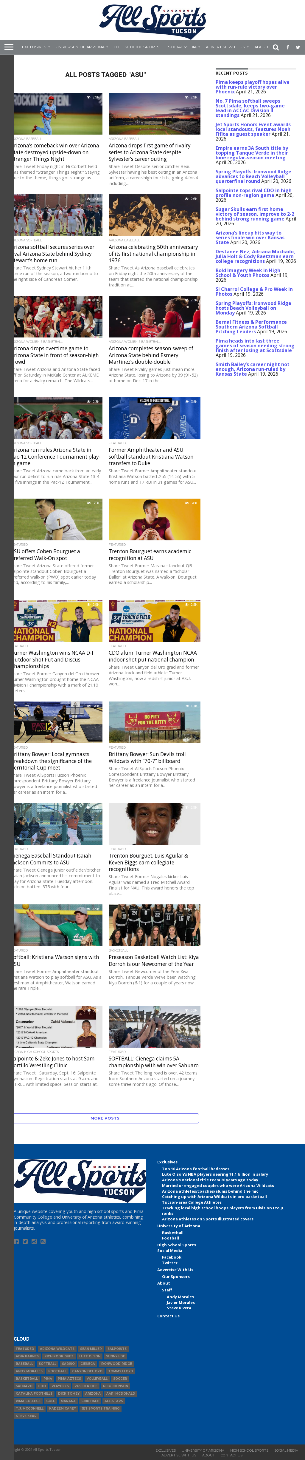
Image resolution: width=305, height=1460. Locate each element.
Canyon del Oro (87, 1371)
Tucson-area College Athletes (192, 1202)
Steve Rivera (179, 1308)
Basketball (172, 1232)
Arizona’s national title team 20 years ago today (210, 1180)
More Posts (105, 1118)
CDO (42, 1386)
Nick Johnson (115, 1386)
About (261, 46)
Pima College (28, 1401)
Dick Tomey (69, 1394)
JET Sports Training (100, 1408)
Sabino (68, 1364)
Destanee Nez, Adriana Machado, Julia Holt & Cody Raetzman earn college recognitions (255, 256)
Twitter (170, 1262)
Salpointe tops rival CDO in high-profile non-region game (254, 192)
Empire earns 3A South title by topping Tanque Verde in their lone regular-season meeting (252, 153)
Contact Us (168, 1316)
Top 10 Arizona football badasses (195, 1168)
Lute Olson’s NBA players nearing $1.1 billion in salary (215, 1174)
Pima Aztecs (69, 1379)
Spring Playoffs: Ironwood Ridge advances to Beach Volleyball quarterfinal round (253, 176)
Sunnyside (115, 1356)
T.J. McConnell (29, 1408)
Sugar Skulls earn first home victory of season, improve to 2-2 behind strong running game (255, 214)
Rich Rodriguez (59, 1356)
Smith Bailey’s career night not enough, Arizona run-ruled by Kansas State (253, 369)
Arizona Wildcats (57, 1349)
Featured (25, 1349)
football (57, 1371)
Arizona (93, 1394)
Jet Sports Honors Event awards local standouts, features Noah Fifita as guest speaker (253, 129)
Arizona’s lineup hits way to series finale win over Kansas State (250, 237)
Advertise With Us (225, 46)
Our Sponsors (176, 1276)
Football (170, 1238)
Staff (167, 1290)
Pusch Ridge (85, 1386)
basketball (27, 1379)
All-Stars (114, 1401)
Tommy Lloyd (120, 1371)
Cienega (87, 1364)
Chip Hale (90, 1401)
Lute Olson (89, 1356)
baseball (24, 1364)
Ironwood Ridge (116, 1364)
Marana (68, 1401)
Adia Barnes (27, 1356)
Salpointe (117, 1349)
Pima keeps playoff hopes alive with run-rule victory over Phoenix (253, 87)
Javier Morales (181, 1302)
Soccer (120, 1379)
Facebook (171, 1257)
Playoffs (60, 1386)
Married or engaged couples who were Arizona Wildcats (218, 1185)
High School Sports (137, 46)
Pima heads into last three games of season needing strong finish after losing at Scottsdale (255, 345)
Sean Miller (91, 1349)
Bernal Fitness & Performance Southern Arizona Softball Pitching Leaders (251, 327)
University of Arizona (80, 46)
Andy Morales (180, 1296)
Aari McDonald (120, 1394)
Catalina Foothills (34, 1394)
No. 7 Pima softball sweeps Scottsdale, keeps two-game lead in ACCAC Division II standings (250, 108)
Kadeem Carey (62, 1408)
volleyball (97, 1379)
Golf (50, 1401)
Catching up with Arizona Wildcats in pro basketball (214, 1196)
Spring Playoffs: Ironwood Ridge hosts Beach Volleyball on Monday (253, 308)
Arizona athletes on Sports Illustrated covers (207, 1219)
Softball (47, 1364)
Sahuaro (24, 1386)
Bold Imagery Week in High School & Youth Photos (248, 272)
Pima (47, 1379)
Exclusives (34, 46)
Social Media (182, 46)
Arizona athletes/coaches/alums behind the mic (210, 1191)
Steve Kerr (26, 1416)
